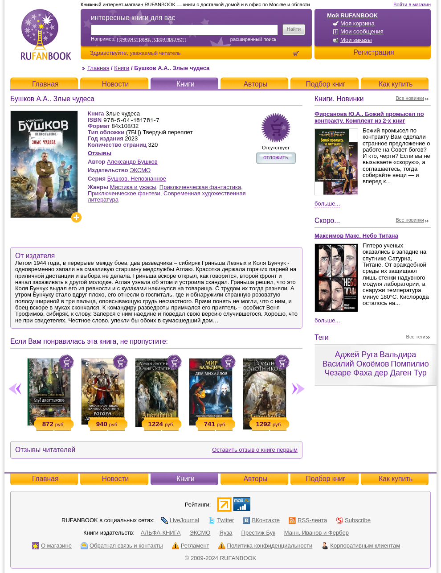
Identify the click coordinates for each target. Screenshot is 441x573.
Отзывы (99, 153)
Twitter (221, 520)
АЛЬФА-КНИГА (161, 532)
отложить (275, 157)
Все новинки (410, 98)
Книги (121, 68)
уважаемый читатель (155, 53)
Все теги (415, 336)
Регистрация (373, 52)
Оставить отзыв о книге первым (255, 449)
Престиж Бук (258, 532)
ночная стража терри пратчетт (151, 38)
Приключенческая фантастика (200, 187)
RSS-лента (308, 520)
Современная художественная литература (167, 196)
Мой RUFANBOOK (352, 15)
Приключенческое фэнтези (124, 193)
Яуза (226, 532)
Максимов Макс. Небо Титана (356, 235)
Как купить (395, 84)
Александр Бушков (132, 161)
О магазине (52, 545)
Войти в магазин (412, 4)
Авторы (256, 84)
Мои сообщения (362, 31)
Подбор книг (325, 84)
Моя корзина (357, 23)
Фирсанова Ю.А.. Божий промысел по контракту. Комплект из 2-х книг (369, 117)
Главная (98, 68)
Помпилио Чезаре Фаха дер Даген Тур (376, 368)
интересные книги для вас (133, 17)
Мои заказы (356, 40)
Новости (115, 84)
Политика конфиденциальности (265, 545)
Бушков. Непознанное (136, 178)
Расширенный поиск (253, 39)
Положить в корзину (66, 362)
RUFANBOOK (45, 34)
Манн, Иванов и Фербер (316, 532)
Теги (321, 337)
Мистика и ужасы (133, 187)
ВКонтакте (261, 520)
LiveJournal (180, 520)
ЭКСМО (140, 170)
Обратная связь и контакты (122, 545)
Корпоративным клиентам (360, 545)
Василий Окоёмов (355, 363)
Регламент (190, 545)
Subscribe (353, 520)
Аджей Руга (356, 354)
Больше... (327, 203)
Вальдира (398, 354)
